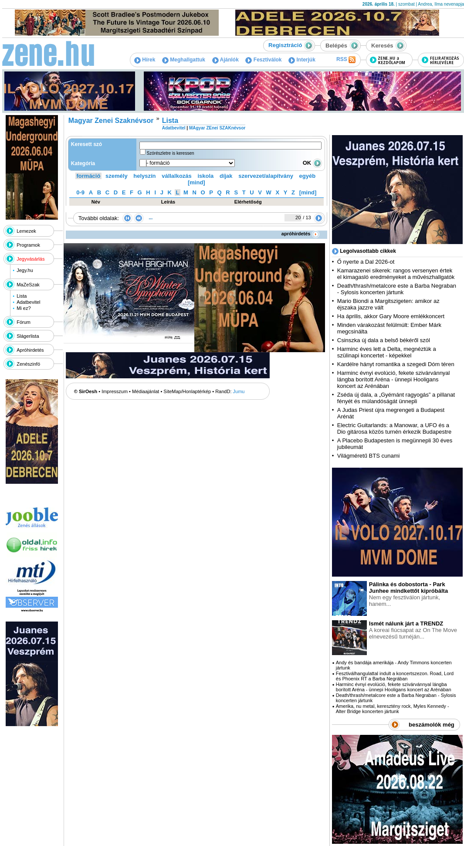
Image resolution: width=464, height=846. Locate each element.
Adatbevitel (28, 302)
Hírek (144, 60)
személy (116, 176)
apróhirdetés (300, 233)
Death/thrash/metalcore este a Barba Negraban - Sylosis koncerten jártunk (396, 289)
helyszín (144, 176)
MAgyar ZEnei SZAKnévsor (217, 128)
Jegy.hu (25, 270)
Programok (28, 245)
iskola (205, 176)
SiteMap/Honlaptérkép (187, 391)
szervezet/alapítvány (265, 176)
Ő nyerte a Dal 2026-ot (366, 261)
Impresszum (115, 391)
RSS (346, 59)
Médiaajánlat (145, 391)
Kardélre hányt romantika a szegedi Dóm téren (395, 364)
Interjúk (301, 60)
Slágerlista (28, 336)
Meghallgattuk (183, 60)
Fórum (23, 322)
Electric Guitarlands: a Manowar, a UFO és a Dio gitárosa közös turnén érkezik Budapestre (394, 428)
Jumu (239, 391)
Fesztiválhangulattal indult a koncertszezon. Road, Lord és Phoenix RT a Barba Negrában (395, 676)
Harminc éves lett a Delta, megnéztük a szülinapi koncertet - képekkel (386, 352)
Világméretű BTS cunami (368, 455)
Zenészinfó (28, 364)
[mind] (196, 182)
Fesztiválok (263, 60)
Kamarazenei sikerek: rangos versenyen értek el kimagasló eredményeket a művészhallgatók (396, 273)
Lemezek (26, 231)
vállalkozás (177, 176)
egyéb (307, 176)
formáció (89, 176)
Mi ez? (23, 308)
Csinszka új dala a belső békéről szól (383, 340)
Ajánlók (225, 60)
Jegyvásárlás (30, 259)
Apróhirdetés (30, 350)
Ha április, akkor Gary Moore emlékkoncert (390, 316)
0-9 (80, 192)
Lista (22, 296)
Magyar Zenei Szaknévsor (111, 120)
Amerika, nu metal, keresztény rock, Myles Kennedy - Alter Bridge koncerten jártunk (392, 708)
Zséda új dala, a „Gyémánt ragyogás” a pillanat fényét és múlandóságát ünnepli (396, 397)
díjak (226, 176)
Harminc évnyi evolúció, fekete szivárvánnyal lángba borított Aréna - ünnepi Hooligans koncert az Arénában (393, 379)
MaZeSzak (28, 284)
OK (312, 163)
